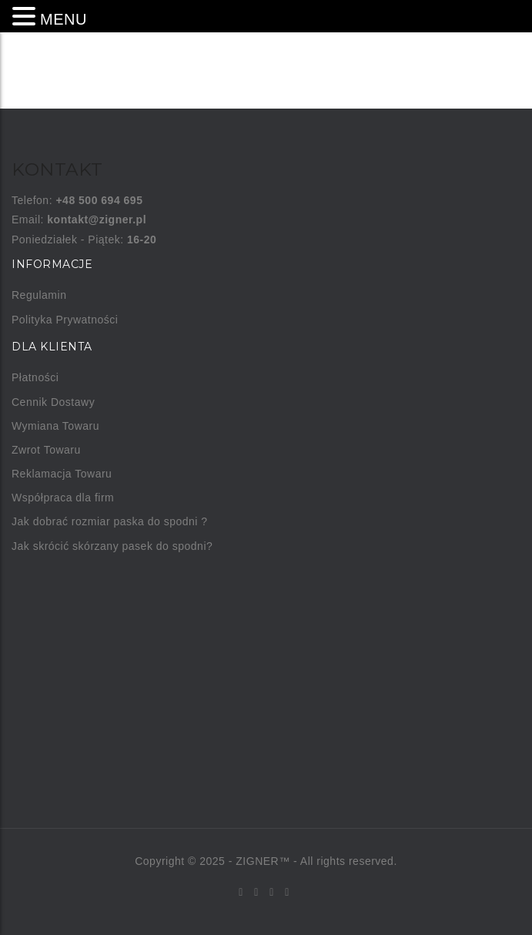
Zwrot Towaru (46, 450)
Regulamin (39, 295)
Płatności (35, 377)
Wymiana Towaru (55, 426)
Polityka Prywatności (65, 319)
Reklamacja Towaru (62, 474)
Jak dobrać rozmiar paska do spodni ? (110, 521)
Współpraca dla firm (63, 497)
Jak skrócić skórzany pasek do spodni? (112, 546)
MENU (63, 19)
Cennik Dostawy (53, 402)
